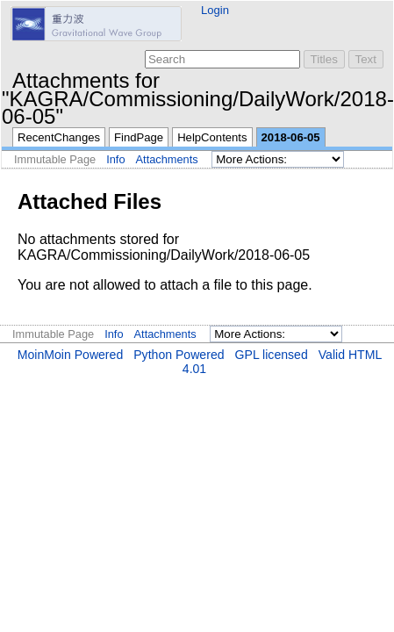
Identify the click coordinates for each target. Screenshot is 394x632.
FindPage (138, 137)
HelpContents (212, 137)
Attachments (167, 159)
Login (215, 10)
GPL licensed (271, 355)
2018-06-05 (290, 137)
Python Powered (178, 355)
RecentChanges (59, 137)
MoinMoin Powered (71, 355)
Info (115, 159)
